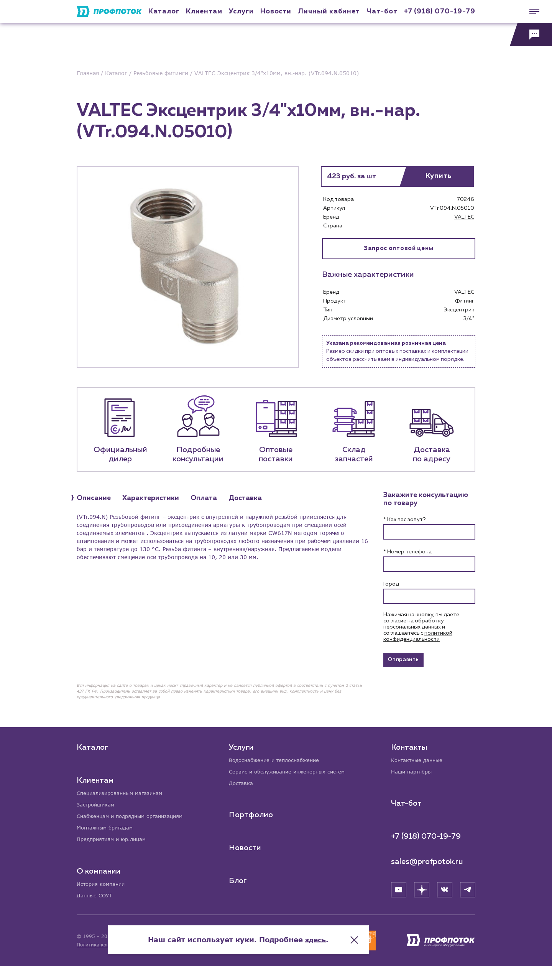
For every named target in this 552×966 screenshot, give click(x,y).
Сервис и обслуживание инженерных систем (291, 770)
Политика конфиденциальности (114, 945)
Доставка (242, 781)
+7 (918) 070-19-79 (439, 11)
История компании (103, 883)
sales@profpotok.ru (427, 860)
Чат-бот (381, 11)
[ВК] (444, 888)
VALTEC (464, 217)
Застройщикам (97, 803)
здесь (353, 935)
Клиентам (204, 11)
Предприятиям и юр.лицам (114, 838)
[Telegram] (467, 888)
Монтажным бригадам (107, 826)
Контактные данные (419, 758)
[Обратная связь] (531, 34)
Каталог (163, 11)
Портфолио (252, 814)
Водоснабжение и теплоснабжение (278, 758)
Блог (239, 880)
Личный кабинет (329, 11)
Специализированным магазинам (123, 791)
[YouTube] (398, 888)
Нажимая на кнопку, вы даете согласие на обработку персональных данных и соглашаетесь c (421, 627)
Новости (246, 847)
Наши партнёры (413, 770)
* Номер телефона (407, 552)
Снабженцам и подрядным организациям (134, 814)
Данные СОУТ (96, 895)
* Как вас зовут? (404, 519)
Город (391, 584)
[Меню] (531, 11)
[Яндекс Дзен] (421, 888)
